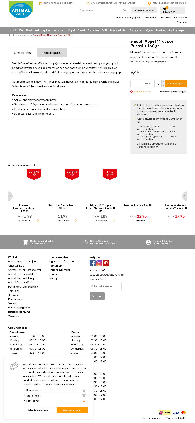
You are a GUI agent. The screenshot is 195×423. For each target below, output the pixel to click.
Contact (54, 274)
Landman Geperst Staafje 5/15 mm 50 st (176, 207)
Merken (160, 30)
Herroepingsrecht (59, 269)
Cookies (183, 418)
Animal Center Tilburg (21, 278)
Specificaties (52, 52)
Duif (104, 30)
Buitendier (136, 30)
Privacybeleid (171, 418)
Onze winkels (150, 17)
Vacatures (14, 315)
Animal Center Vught (20, 274)
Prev (8, 196)
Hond (13, 30)
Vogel (71, 30)
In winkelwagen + (176, 83)
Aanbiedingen (177, 30)
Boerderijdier (118, 30)
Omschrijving (23, 52)
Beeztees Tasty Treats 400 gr (62, 207)
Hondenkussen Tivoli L (138, 205)
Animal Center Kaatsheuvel (24, 269)
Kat (21, 30)
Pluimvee (93, 30)
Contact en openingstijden (126, 17)
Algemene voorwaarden (152, 418)
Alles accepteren (72, 410)
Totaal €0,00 (169, 12)
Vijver (149, 30)
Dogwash (13, 294)
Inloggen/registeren (144, 9)
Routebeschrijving (19, 311)
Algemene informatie (61, 261)
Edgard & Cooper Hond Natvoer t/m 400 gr (100, 208)
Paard (81, 30)
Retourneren (56, 265)
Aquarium (59, 30)
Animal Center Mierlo (20, 282)
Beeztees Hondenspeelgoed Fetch (24, 208)
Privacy (53, 278)
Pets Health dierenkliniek (174, 17)
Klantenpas (15, 299)
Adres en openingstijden (22, 261)
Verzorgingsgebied (19, 307)
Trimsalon (182, 22)
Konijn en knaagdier (38, 30)
